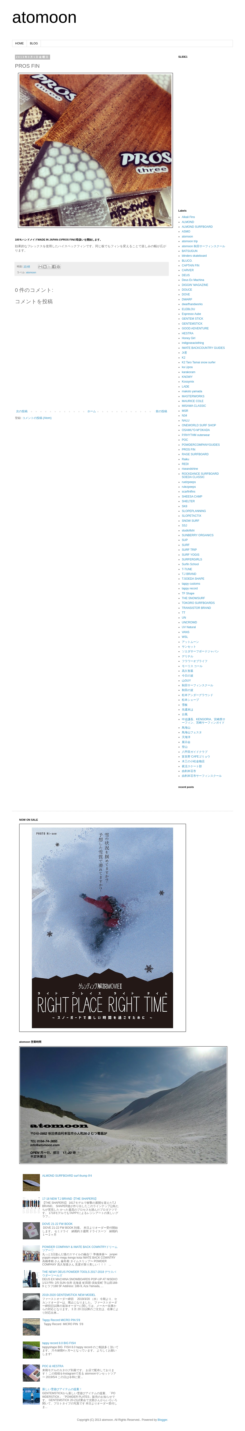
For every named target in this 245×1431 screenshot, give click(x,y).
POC (185, 439)
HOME (19, 43)
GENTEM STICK (192, 318)
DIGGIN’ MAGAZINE (195, 285)
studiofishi (188, 530)
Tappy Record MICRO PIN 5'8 (61, 1320)
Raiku (185, 459)
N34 (184, 415)
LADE (185, 386)
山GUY (186, 680)
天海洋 (186, 737)
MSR (185, 410)
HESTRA (187, 333)
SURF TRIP (189, 549)
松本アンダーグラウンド (197, 695)
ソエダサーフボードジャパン (200, 651)
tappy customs (191, 583)
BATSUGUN (190, 251)
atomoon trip (190, 241)
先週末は (187, 709)
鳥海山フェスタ (192, 732)
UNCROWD (189, 622)
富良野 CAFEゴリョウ (196, 756)
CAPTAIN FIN (190, 265)
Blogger (162, 1420)
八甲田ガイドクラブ (194, 751)
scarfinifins (188, 491)
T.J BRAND (189, 574)
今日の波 (187, 675)
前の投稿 (161, 411)
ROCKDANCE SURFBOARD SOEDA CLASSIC (200, 475)
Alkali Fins (188, 217)
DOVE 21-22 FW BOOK (57, 1224)
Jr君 (184, 352)
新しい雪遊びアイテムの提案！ (62, 1389)
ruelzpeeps (189, 482)
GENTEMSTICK (192, 323)
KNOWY (187, 377)
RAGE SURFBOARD (195, 454)
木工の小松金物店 (193, 761)
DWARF (187, 299)
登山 (185, 747)
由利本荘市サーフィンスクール (202, 775)
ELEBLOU (188, 309)
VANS (185, 632)
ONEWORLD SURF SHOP (199, 425)
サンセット (189, 646)
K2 (183, 357)
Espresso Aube (191, 314)
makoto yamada (192, 391)
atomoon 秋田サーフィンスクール (203, 246)
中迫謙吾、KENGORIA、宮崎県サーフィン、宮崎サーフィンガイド (203, 721)
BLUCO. (187, 260)
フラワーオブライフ (194, 661)
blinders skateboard (194, 255)
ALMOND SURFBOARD (197, 226)
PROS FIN (188, 449)
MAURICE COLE (192, 401)
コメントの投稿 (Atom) (37, 418)
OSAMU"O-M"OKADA (196, 430)
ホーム (91, 411)
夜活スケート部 (192, 766)
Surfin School (190, 564)
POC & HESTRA (52, 1366)
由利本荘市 (189, 771)
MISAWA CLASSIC (194, 406)
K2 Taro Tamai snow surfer (199, 362)
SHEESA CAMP (192, 496)
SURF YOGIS (190, 554)
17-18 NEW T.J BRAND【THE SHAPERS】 (70, 1198)
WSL (185, 637)
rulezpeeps (189, 486)
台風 (185, 714)
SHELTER (188, 501)
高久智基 (187, 671)
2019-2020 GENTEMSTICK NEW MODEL (69, 1295)
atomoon (44, 17)
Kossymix (188, 381)
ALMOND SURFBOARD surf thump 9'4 (67, 1175)
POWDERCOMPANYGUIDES (201, 444)
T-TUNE (187, 569)
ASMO (186, 231)
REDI (185, 464)
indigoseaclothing (193, 343)
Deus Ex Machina (193, 280)
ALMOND (188, 222)
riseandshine (190, 468)
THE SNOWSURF (193, 598)
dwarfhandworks (192, 304)
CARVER (188, 270)
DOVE (186, 294)
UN (184, 617)
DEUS (186, 275)
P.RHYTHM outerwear (196, 435)
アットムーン (190, 642)
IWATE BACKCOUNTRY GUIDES (203, 348)
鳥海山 (186, 727)
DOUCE (187, 289)
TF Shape (188, 593)
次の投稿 (22, 411)
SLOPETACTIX (191, 515)
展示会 (186, 742)
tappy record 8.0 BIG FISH (59, 1343)
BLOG (34, 43)
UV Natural (189, 627)
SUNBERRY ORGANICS (198, 535)
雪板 (185, 704)
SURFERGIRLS (192, 559)
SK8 (184, 506)
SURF (186, 545)
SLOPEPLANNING (194, 511)
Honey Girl (188, 338)
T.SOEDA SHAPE (193, 578)
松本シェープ (190, 699)
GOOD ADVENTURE (195, 328)
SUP (185, 540)
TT (183, 612)
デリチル (187, 656)
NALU (185, 420)
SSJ (184, 525)
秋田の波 (187, 690)
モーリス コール (192, 666)
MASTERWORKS (193, 396)
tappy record (190, 588)
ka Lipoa (187, 367)
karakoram (188, 372)
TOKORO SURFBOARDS (198, 603)
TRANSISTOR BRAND (196, 608)
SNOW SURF (190, 520)
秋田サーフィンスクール (197, 685)
